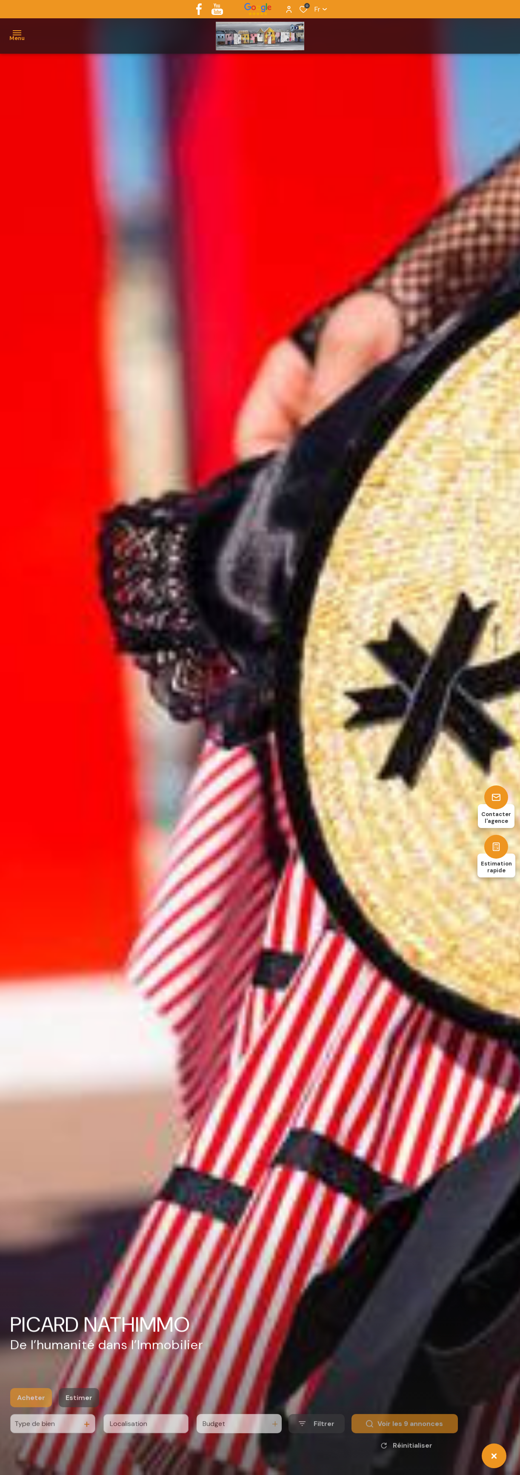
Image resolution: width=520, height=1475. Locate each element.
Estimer (79, 1411)
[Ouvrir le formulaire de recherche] (317, 1437)
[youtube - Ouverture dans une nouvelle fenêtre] (217, 9)
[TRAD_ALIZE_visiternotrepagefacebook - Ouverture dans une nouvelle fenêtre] (199, 9)
